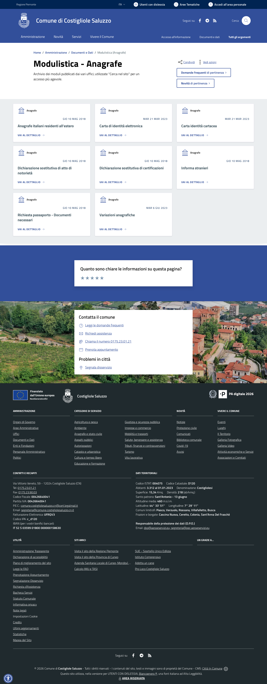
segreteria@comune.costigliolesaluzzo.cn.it (47, 510)
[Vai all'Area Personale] (227, 4)
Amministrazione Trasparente (31, 551)
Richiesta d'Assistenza (26, 586)
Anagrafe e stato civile (88, 434)
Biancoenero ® (148, 673)
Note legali (19, 610)
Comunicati (183, 434)
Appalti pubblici (83, 440)
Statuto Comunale (24, 598)
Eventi (222, 422)
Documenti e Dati (82, 52)
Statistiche (19, 634)
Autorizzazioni (82, 445)
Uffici (16, 434)
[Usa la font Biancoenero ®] (149, 4)
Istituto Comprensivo (148, 557)
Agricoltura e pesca (86, 422)
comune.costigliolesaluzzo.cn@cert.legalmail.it (49, 505)
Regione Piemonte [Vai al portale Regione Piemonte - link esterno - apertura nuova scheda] (26, 4)
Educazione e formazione (89, 463)
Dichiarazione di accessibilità (30, 557)
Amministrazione (56, 52)
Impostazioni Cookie (25, 616)
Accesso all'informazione (176, 37)
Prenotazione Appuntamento (31, 575)
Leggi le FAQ (20, 569)
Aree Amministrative (25, 428)
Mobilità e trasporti (136, 434)
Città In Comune (212, 668)
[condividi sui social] (186, 62)
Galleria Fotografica (229, 440)
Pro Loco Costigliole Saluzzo (152, 569)
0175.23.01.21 (27, 488)
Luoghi (222, 428)
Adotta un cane (144, 563)
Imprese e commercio (138, 428)
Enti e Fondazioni (23, 445)
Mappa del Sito (22, 640)
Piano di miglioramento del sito (32, 563)
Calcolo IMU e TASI (86, 569)
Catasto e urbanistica (87, 451)
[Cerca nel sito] (246, 20)
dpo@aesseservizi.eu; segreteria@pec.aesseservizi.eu (176, 528)
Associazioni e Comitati (232, 457)
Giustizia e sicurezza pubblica (142, 422)
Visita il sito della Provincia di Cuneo (96, 557)
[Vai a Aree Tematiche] (186, 4)
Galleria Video (226, 445)
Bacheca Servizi (22, 592)
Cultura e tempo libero (88, 457)
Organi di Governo (24, 422)
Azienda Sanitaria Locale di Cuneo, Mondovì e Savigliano (109, 563)
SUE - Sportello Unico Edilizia (153, 551)
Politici (17, 457)
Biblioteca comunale (189, 440)
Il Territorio (224, 434)
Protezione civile (187, 428)
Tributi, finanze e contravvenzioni (145, 445)
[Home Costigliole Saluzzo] (63, 20)
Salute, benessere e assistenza (144, 440)
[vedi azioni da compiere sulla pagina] (206, 62)
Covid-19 (182, 445)
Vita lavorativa (134, 457)
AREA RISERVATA (131, 678)
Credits (17, 622)
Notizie (181, 422)
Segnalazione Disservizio (28, 580)
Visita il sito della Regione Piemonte (96, 551)
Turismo (129, 451)
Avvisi (180, 451)
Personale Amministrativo (29, 451)
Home (37, 52)
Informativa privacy (25, 604)
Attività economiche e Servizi (235, 451)
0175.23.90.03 (27, 492)
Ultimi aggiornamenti (26, 628)
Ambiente (80, 428)
